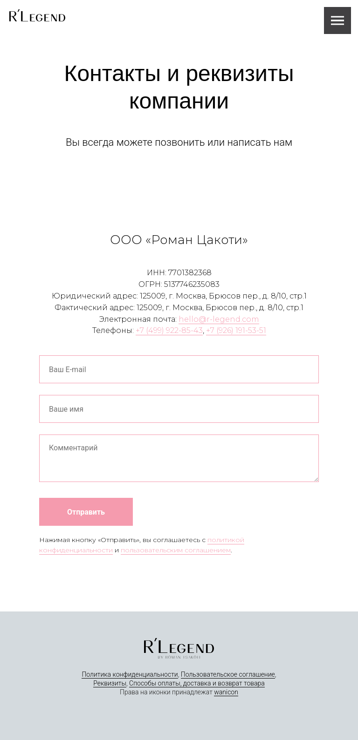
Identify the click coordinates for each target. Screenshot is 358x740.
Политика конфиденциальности (130, 674)
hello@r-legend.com (219, 319)
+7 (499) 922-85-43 (169, 330)
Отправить (86, 512)
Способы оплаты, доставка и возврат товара (197, 683)
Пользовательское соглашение (228, 674)
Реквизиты (109, 683)
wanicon (226, 692)
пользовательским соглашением (176, 550)
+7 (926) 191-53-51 (236, 330)
